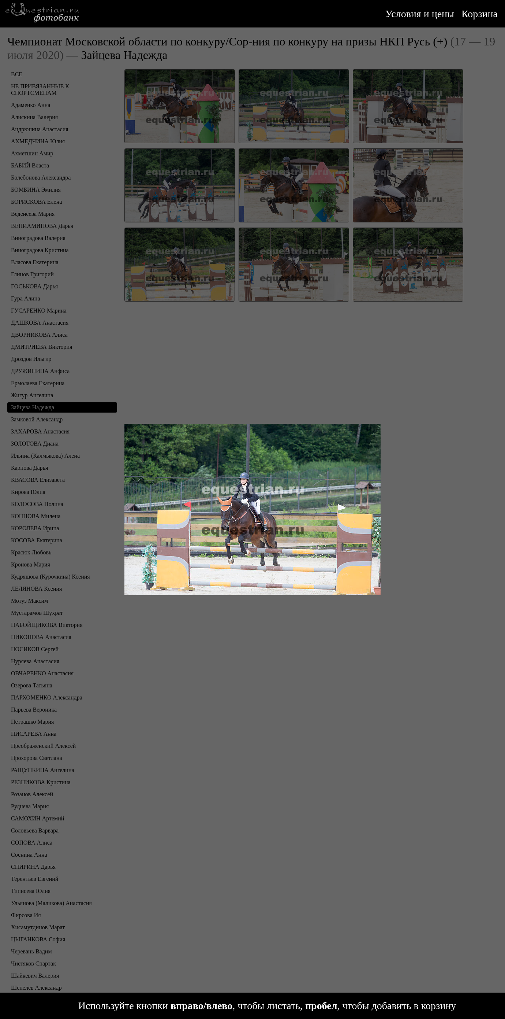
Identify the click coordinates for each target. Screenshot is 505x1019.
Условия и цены (419, 13)
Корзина (479, 13)
